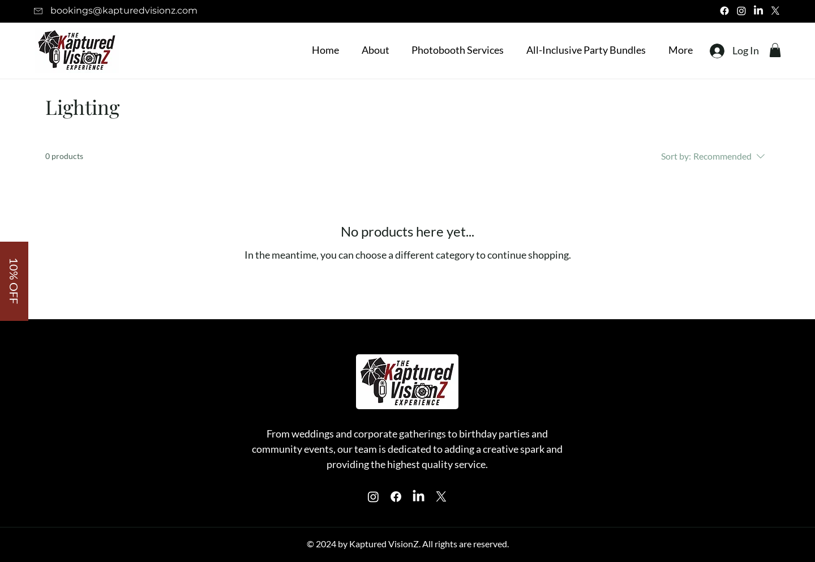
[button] (455, 50)
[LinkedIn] (758, 10)
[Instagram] (741, 10)
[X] (775, 10)
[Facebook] (724, 10)
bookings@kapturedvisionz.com (124, 10)
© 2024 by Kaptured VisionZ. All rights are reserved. (408, 543)
